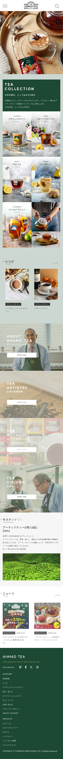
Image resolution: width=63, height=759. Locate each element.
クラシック (7, 723)
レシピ (5, 683)
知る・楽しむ (8, 692)
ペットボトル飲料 (9, 741)
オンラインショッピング (12, 696)
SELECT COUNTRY (10, 713)
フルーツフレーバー (10, 728)
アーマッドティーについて (13, 687)
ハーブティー (8, 736)
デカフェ (6, 732)
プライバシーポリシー (11, 709)
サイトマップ (8, 700)
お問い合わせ (8, 705)
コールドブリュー (9, 745)
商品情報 (6, 679)
